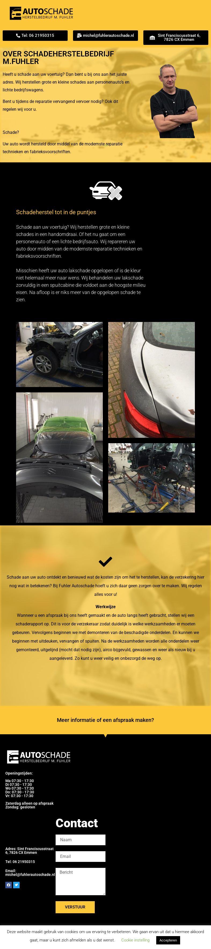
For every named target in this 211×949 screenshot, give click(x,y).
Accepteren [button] (168, 940)
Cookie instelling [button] (135, 940)
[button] (35, 35)
